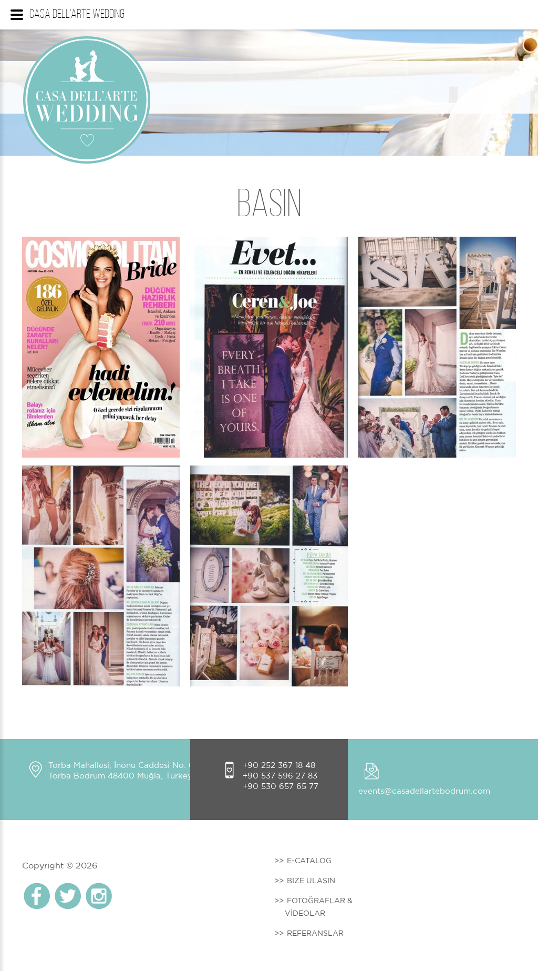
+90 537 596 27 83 (280, 775)
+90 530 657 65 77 (280, 786)
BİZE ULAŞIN (311, 880)
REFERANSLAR (315, 933)
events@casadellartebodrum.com (424, 790)
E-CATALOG (309, 860)
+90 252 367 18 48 (279, 765)
